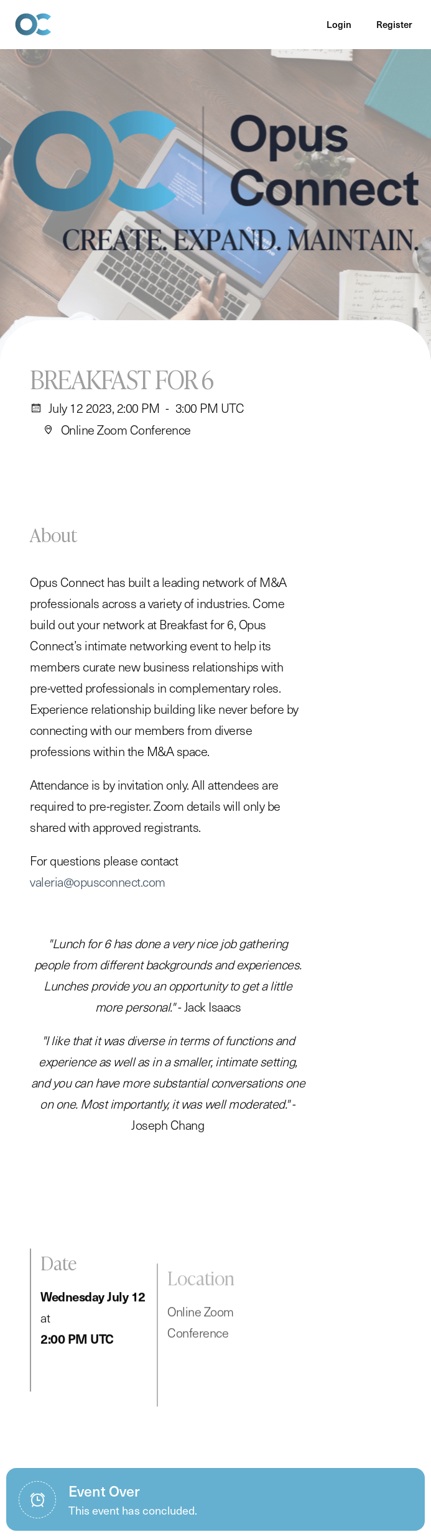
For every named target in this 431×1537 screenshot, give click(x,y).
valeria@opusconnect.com (97, 894)
